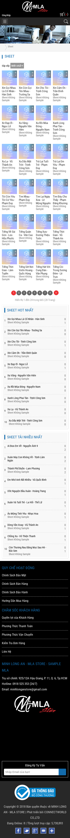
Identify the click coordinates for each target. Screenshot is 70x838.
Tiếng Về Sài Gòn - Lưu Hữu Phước (8, 235)
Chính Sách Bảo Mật (14, 575)
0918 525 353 (21, 684)
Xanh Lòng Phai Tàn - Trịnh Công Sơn (59, 128)
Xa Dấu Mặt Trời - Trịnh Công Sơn (25, 165)
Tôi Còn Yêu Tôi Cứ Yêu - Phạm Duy (8, 200)
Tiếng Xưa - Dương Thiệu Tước (43, 235)
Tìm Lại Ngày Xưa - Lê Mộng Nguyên (43, 200)
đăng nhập (6, 15)
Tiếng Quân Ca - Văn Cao (26, 233)
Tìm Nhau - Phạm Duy (25, 198)
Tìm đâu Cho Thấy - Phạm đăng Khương (60, 200)
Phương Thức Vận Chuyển (17, 634)
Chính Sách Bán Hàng (15, 584)
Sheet (10, 46)
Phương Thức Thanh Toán (17, 626)
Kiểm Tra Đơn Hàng (13, 643)
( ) (66, 14)
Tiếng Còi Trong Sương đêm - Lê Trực (60, 272)
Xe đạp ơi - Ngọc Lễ (8, 124)
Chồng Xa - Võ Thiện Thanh (21, 536)
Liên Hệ (6, 651)
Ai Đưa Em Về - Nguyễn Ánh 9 (22, 445)
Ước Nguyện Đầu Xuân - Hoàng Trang (26, 491)
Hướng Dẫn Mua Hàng (15, 601)
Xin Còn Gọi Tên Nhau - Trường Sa (25, 91)
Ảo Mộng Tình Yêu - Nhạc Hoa (22, 513)
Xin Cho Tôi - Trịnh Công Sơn (42, 91)
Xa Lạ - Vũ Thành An (7, 163)
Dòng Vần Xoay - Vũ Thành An (22, 524)
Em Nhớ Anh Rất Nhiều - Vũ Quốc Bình (26, 479)
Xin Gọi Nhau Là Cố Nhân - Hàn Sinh (9, 91)
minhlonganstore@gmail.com (28, 689)
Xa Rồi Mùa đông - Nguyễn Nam (42, 126)
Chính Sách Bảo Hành (15, 592)
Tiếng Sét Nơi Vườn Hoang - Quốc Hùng (26, 270)
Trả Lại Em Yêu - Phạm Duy (59, 165)
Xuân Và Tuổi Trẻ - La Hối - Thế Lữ (24, 502)
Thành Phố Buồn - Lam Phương (23, 468)
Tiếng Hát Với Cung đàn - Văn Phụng (43, 270)
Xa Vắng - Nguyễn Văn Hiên (25, 126)
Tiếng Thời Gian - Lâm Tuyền (7, 270)
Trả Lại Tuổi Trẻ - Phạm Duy (42, 165)
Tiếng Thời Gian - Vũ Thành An (58, 235)
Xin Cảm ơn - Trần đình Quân (60, 91)
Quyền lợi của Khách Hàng (18, 617)
